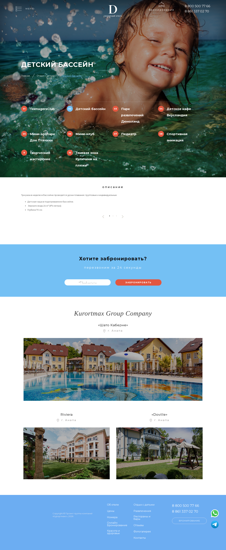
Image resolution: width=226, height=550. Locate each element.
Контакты (140, 538)
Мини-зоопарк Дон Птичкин (42, 137)
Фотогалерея (142, 531)
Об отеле (113, 505)
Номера (112, 517)
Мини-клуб (84, 134)
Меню (30, 8)
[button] (109, 215)
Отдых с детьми (46, 75)
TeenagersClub (42, 109)
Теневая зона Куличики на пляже (86, 159)
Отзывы (139, 525)
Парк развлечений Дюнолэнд (132, 115)
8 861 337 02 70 (197, 11)
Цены (110, 511)
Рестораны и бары (142, 517)
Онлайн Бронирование (117, 524)
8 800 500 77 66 (197, 6)
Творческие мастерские (40, 156)
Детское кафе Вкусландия (179, 112)
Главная (25, 75)
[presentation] (103, 216)
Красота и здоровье (113, 532)
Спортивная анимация (177, 137)
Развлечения (142, 511)
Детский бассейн (71, 75)
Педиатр (128, 134)
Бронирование (161, 9)
